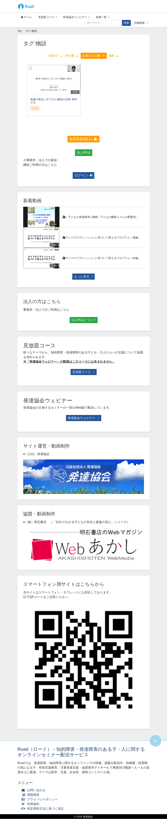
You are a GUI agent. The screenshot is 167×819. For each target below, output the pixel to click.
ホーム (26, 17)
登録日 (55, 56)
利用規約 (31, 804)
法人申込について (83, 320)
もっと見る (83, 276)
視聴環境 (31, 795)
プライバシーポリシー (40, 799)
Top (19, 31)
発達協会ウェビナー (76, 17)
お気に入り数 (93, 56)
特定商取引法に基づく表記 (43, 808)
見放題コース (47, 17)
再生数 (71, 56)
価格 (113, 56)
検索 (126, 22)
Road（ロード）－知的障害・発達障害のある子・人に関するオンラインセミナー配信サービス (81, 752)
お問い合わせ (34, 790)
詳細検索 (141, 22)
